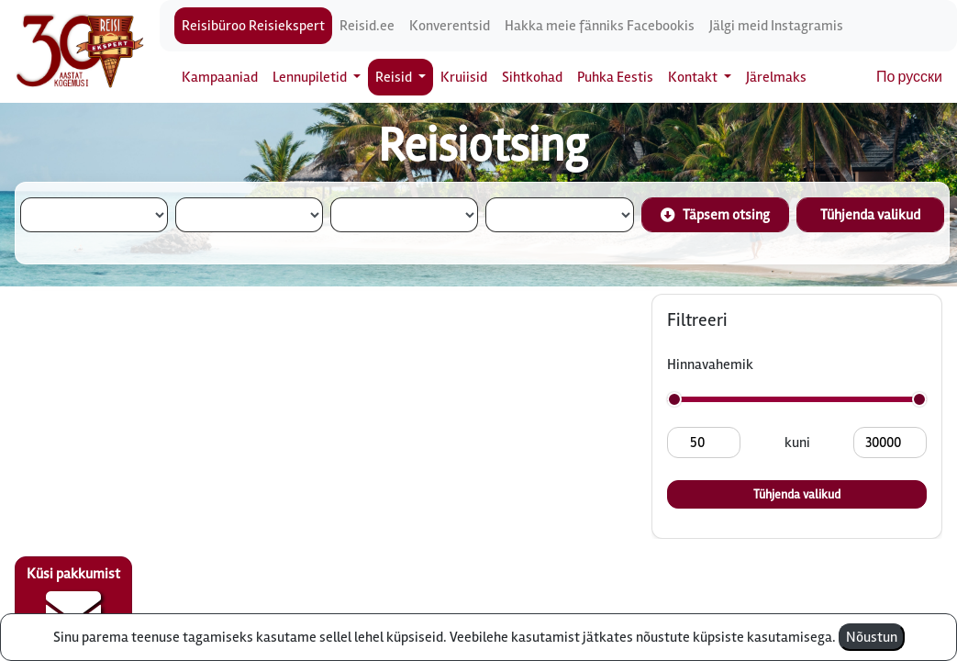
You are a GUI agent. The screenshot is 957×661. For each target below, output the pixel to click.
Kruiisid (463, 77)
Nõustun (871, 637)
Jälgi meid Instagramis (776, 26)
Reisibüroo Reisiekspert (253, 26)
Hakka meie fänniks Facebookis (600, 26)
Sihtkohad (532, 77)
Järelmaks (776, 77)
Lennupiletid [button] (311, 77)
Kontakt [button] (694, 77)
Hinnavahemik (710, 364)
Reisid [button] (395, 77)
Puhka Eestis (615, 77)
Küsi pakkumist (73, 602)
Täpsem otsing (715, 215)
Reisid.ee (367, 26)
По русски (909, 77)
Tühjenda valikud (870, 215)
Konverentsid (449, 26)
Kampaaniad (220, 77)
